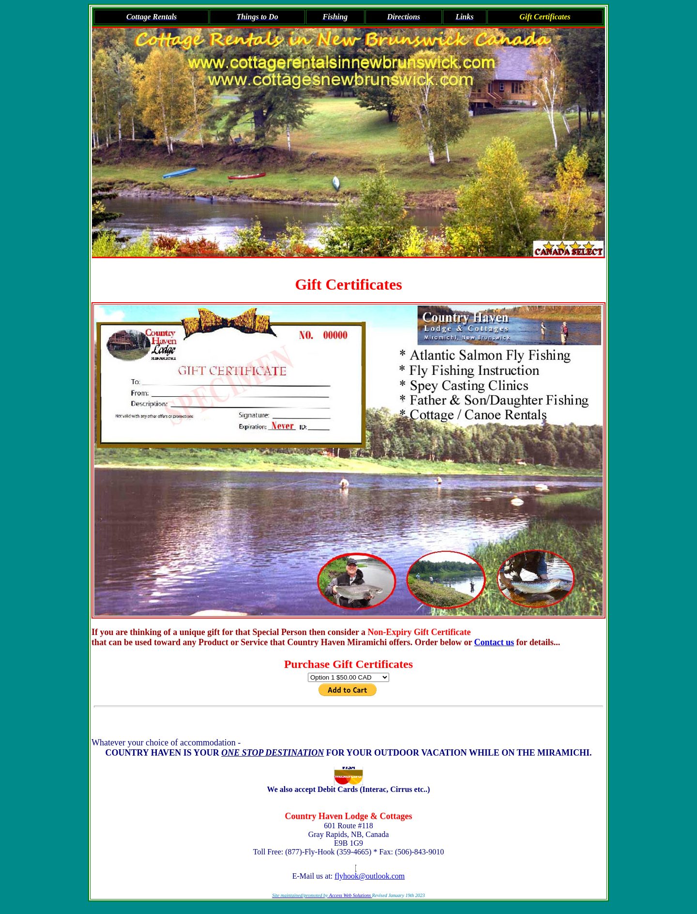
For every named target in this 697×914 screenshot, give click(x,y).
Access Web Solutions (350, 895)
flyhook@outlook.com (369, 876)
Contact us (494, 642)
